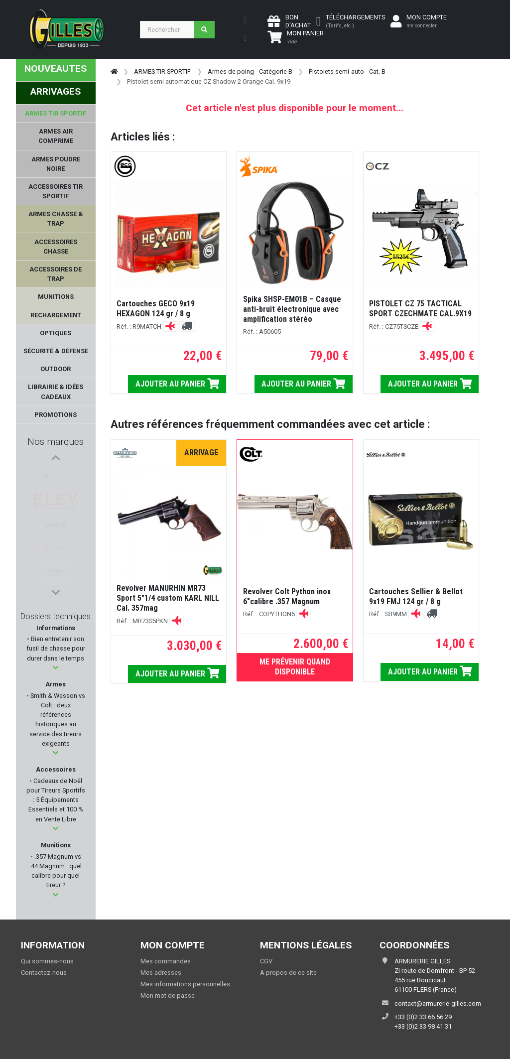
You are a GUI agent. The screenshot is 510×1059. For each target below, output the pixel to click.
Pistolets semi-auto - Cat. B (347, 71)
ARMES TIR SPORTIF (162, 71)
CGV (266, 961)
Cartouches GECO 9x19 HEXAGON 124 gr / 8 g (156, 308)
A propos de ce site (288, 972)
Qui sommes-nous (47, 961)
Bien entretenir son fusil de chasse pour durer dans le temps (55, 648)
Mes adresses (160, 972)
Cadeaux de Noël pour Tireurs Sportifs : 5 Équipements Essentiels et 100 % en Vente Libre (55, 800)
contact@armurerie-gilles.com (437, 1003)
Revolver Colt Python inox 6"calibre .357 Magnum (287, 596)
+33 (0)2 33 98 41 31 (423, 1026)
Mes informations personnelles (185, 984)
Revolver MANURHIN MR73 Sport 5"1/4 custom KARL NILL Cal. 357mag (168, 598)
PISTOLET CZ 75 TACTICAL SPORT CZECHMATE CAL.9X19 (420, 308)
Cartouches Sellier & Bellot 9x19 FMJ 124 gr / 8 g (416, 596)
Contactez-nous (44, 972)
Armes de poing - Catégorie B (250, 71)
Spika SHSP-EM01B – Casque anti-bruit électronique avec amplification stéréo (292, 309)
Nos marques (55, 441)
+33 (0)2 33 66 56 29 (423, 1017)
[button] (55, 667)
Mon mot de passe (167, 995)
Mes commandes (165, 961)
